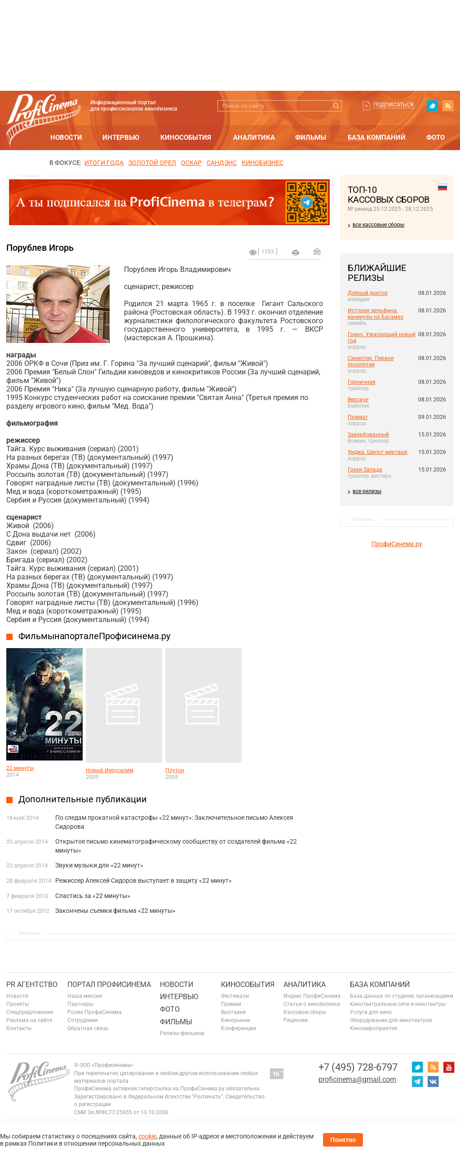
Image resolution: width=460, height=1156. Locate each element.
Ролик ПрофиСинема (94, 1012)
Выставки (233, 1012)
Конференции (238, 1028)
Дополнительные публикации (82, 799)
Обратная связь (88, 1028)
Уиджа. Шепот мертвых (377, 452)
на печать (295, 252)
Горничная (362, 382)
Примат (358, 417)
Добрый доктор (368, 293)
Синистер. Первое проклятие (371, 361)
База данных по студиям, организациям (401, 996)
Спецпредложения (29, 1012)
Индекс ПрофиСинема (312, 996)
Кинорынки (235, 1020)
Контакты (18, 1028)
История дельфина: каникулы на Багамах (375, 313)
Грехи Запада (365, 470)
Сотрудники (82, 1020)
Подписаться (393, 105)
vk (433, 1081)
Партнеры (80, 1004)
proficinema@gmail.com (357, 1079)
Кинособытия (185, 137)
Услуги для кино (371, 1012)
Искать (336, 105)
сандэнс (222, 162)
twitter (432, 105)
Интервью (120, 137)
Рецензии (295, 1020)
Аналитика (254, 137)
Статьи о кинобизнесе (311, 1004)
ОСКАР (191, 162)
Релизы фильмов (182, 1033)
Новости (66, 137)
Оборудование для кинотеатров (391, 1020)
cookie (147, 1136)
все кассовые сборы (378, 225)
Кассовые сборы (304, 1012)
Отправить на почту (317, 251)
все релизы (367, 491)
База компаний (377, 137)
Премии (231, 1004)
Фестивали (235, 996)
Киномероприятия (374, 1028)
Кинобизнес (262, 162)
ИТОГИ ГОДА (104, 162)
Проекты (17, 1004)
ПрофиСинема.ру (397, 543)
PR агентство (32, 984)
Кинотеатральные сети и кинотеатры (398, 1004)
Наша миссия (84, 996)
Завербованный (368, 434)
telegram (417, 1081)
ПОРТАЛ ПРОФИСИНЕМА (109, 984)
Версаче (358, 399)
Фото (435, 137)
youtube (449, 1067)
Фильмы (310, 137)
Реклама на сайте (29, 1020)
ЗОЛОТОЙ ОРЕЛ (152, 162)
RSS (448, 105)
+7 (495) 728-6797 (358, 1067)
